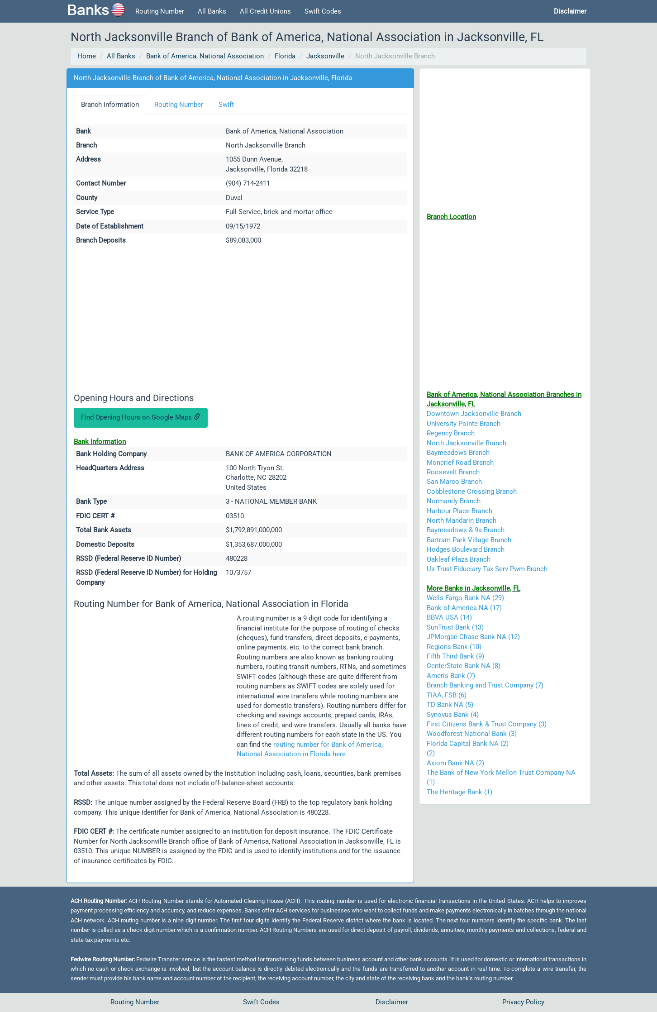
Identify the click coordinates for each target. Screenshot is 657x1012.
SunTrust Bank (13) (455, 627)
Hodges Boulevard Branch (466, 549)
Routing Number (159, 11)
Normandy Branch (454, 501)
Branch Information (110, 104)
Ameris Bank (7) (451, 676)
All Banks (212, 11)
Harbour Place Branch (459, 511)
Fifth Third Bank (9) (455, 656)
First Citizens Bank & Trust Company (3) (487, 724)
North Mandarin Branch (461, 520)
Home (86, 56)
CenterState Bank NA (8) (463, 666)
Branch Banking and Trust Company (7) (485, 685)
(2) (431, 753)
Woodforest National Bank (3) (472, 734)
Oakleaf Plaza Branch (458, 559)
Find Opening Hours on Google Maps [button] (140, 417)
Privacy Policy (523, 1002)
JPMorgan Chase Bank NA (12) (473, 637)
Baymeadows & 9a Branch (466, 530)
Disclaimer (392, 1002)
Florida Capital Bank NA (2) (468, 744)
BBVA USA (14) (449, 617)
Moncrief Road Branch (460, 462)
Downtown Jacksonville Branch (474, 414)
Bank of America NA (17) (464, 608)
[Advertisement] (240, 320)
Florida (285, 56)
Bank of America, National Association (205, 56)
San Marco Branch (454, 481)
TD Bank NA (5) (450, 705)
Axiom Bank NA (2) (455, 763)
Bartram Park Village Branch (469, 540)
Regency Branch (451, 433)
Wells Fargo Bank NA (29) (465, 598)
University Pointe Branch (463, 424)
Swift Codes (323, 11)
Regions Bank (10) (454, 647)
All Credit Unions (265, 11)
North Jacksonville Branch (466, 443)
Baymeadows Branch (458, 453)
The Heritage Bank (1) (459, 792)
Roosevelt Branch (453, 472)
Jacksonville (325, 56)
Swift (226, 104)
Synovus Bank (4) (453, 715)
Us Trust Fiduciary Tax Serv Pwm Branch (487, 569)
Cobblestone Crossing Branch (472, 491)
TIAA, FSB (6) (447, 695)
